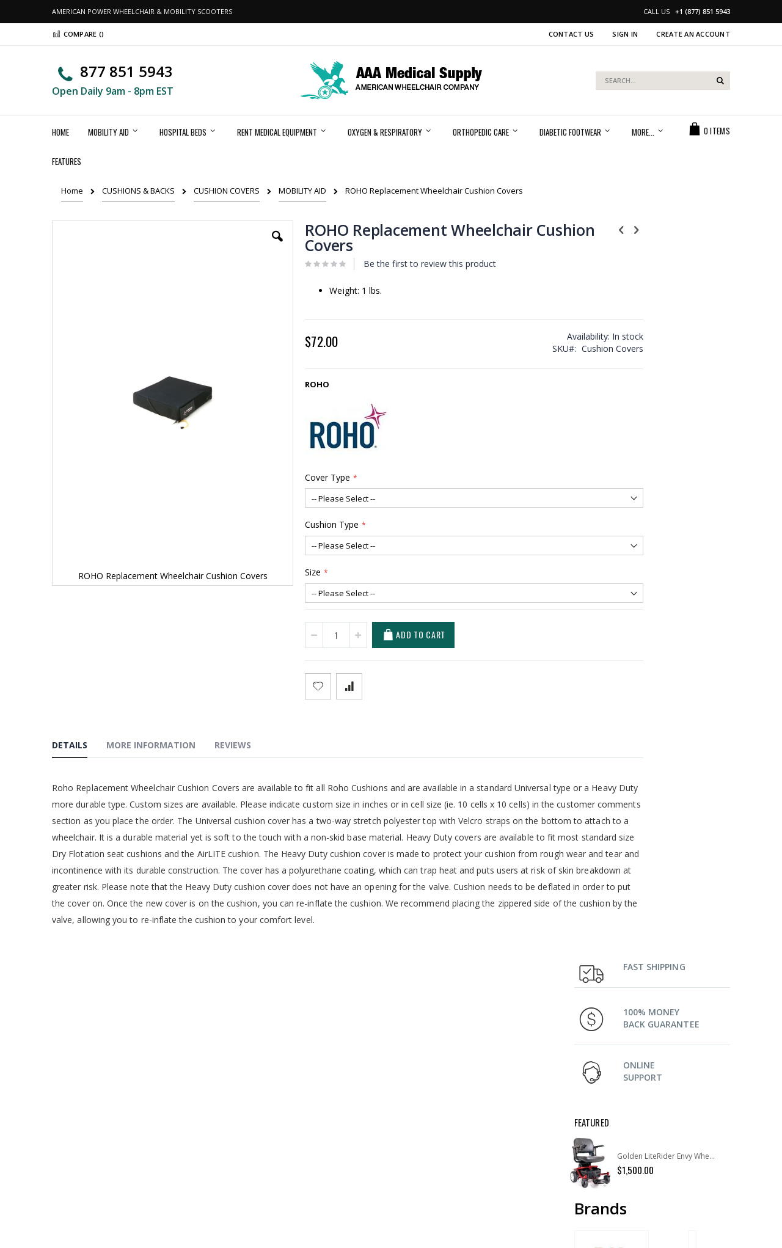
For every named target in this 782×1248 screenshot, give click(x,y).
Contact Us (571, 33)
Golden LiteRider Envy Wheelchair (667, 415)
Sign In (625, 33)
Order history (251, 1119)
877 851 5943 (126, 71)
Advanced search (258, 1134)
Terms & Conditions (436, 1134)
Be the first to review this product (395, 263)
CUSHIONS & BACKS (138, 190)
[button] (243, 245)
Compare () (78, 33)
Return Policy (598, 1119)
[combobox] (663, 80)
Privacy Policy (251, 1149)
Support (415, 1119)
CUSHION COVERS (227, 190)
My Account (247, 1103)
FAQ (581, 1103)
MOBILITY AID (302, 190)
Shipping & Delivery (436, 1103)
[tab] (79, 747)
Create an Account (693, 33)
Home (72, 190)
